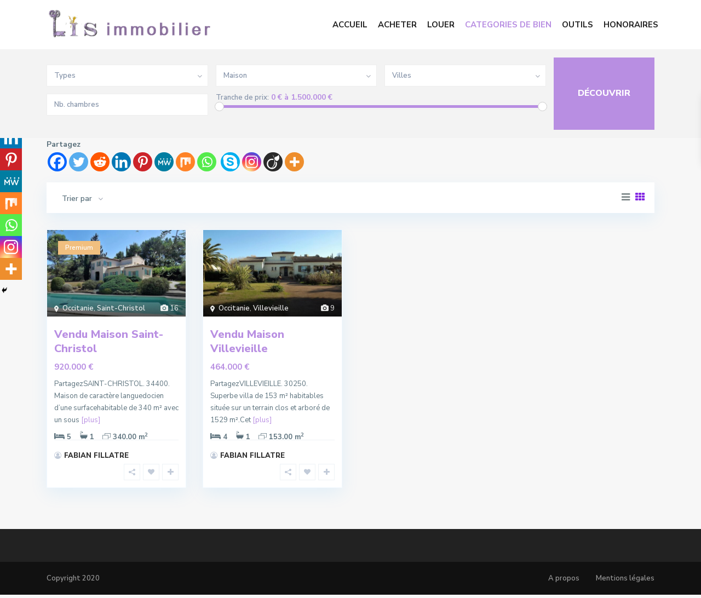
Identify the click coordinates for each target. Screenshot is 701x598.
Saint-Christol (121, 308)
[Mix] (185, 161)
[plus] (90, 420)
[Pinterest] (142, 161)
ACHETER (397, 24)
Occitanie (78, 308)
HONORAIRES (631, 24)
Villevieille (271, 308)
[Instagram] (251, 161)
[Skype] (230, 161)
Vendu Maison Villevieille (247, 341)
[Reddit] (100, 161)
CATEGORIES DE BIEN (508, 24)
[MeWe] (164, 161)
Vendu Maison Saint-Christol (108, 341)
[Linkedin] (121, 161)
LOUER (441, 24)
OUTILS (577, 24)
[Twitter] (78, 161)
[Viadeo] (273, 161)
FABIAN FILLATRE (96, 456)
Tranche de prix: (242, 97)
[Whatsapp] (206, 161)
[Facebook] (57, 161)
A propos (563, 578)
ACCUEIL (349, 24)
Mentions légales (625, 578)
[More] (294, 161)
